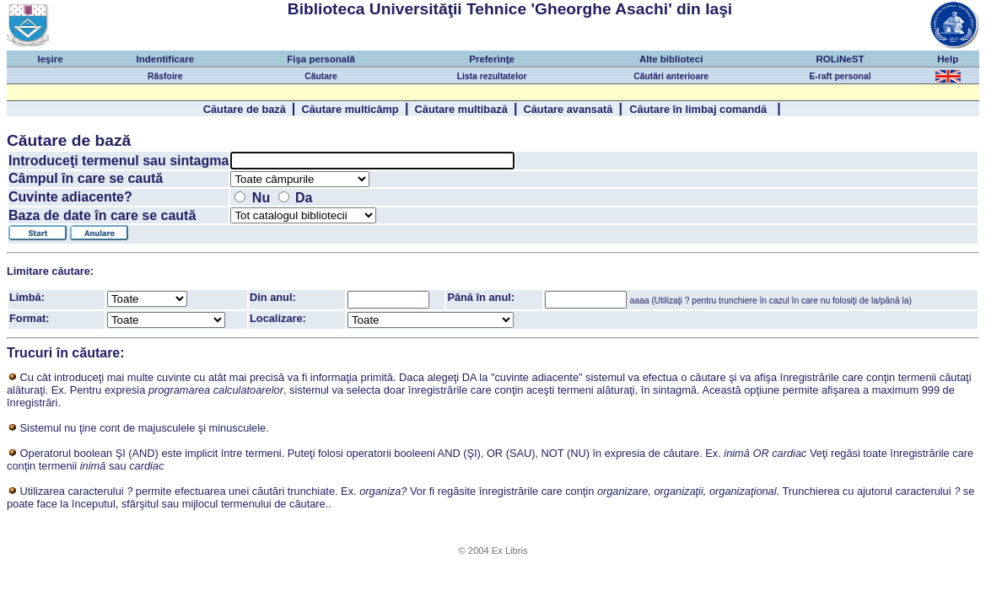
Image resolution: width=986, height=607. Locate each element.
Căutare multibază (461, 109)
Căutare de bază (244, 109)
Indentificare (165, 59)
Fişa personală (321, 59)
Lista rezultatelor (492, 76)
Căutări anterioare (671, 76)
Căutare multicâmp (349, 109)
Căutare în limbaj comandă (699, 109)
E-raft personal (839, 76)
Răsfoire (165, 76)
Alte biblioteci (671, 59)
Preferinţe (492, 59)
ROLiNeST (840, 59)
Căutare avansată (567, 109)
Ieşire (49, 59)
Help (947, 59)
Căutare (320, 76)
